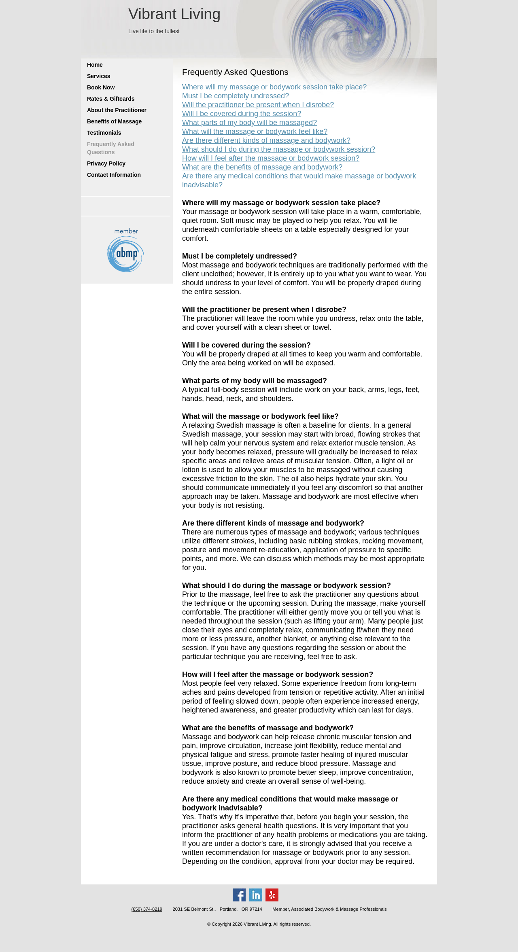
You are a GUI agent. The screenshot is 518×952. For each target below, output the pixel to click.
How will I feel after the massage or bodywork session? (270, 158)
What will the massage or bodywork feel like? (254, 131)
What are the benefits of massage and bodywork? (262, 167)
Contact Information (114, 175)
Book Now (101, 87)
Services (98, 76)
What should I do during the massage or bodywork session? (278, 149)
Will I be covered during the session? (241, 114)
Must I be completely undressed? (235, 96)
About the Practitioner (116, 110)
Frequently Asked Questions (110, 148)
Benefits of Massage (114, 121)
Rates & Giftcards (110, 98)
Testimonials (104, 132)
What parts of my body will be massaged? (249, 123)
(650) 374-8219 (146, 909)
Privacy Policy (106, 163)
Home (95, 64)
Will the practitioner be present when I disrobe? (258, 105)
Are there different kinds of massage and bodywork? (266, 140)
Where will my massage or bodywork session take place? (274, 87)
